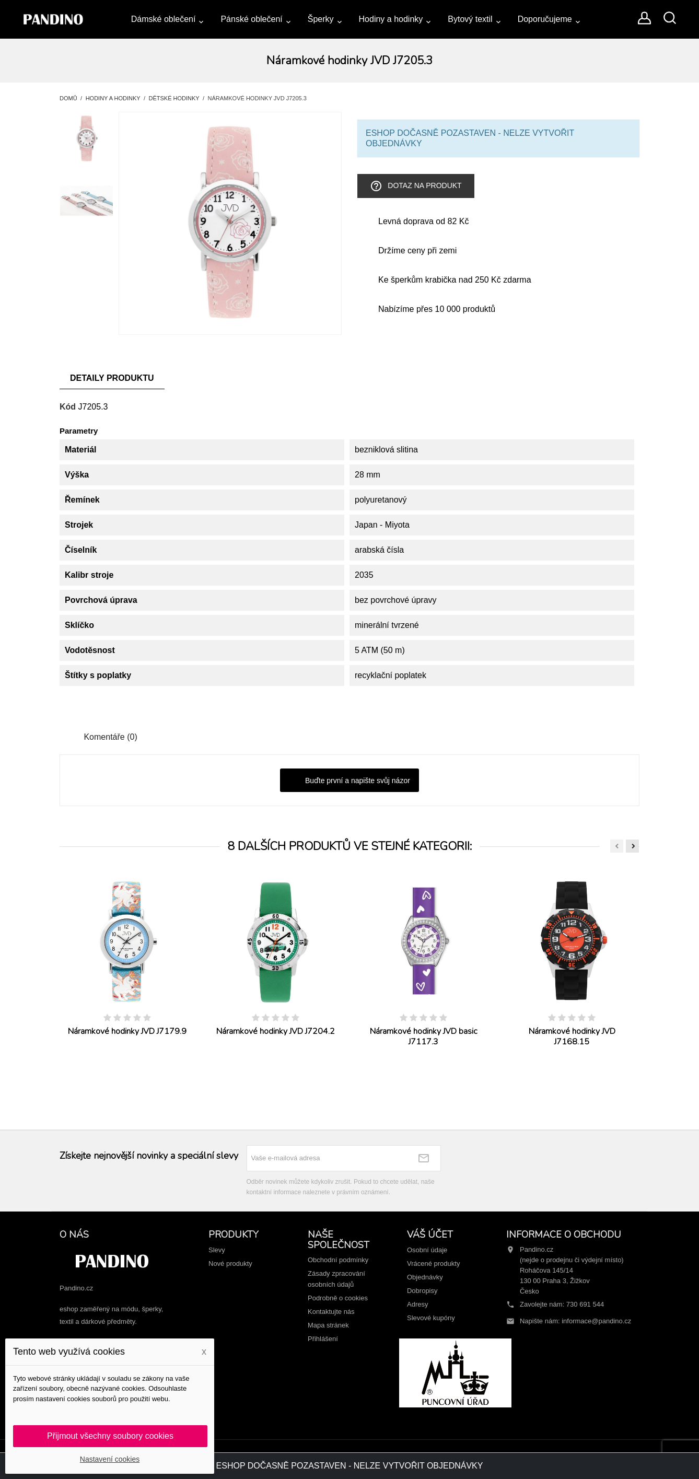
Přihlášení (323, 1339)
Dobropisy (422, 1291)
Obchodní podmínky (338, 1260)
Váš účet (430, 1234)
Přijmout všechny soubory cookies (110, 1435)
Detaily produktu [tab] (112, 378)
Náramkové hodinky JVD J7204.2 (275, 1031)
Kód (68, 406)
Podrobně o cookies (338, 1298)
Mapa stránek (328, 1325)
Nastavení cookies (109, 1459)
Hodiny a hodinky (391, 19)
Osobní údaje (427, 1250)
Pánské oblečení (251, 19)
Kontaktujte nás (331, 1311)
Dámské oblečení (163, 19)
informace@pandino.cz (596, 1321)
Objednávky (425, 1277)
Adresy (417, 1304)
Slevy (216, 1250)
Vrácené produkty (433, 1263)
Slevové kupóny (431, 1318)
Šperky (321, 19)
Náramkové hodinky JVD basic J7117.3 (423, 1036)
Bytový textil (470, 19)
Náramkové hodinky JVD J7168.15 (572, 1036)
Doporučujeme (545, 19)
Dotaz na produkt (415, 186)
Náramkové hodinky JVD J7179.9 (127, 1031)
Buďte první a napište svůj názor (349, 781)
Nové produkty (230, 1263)
